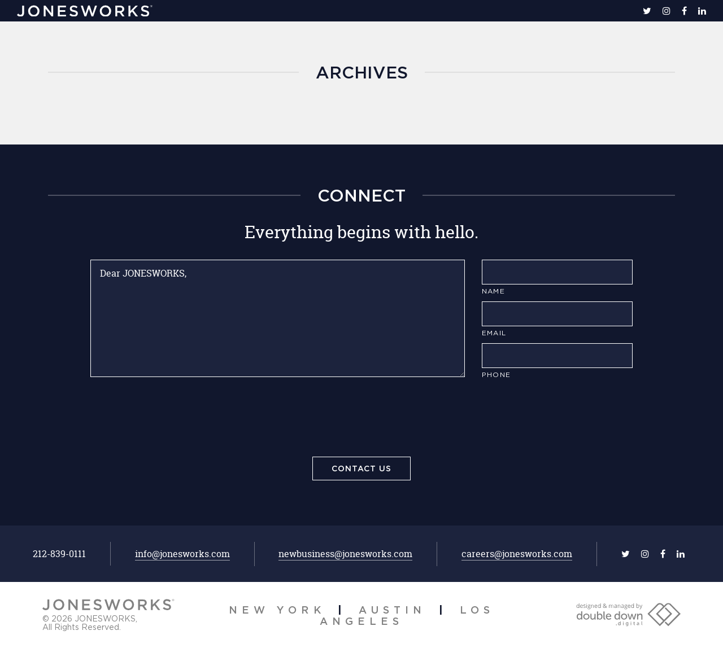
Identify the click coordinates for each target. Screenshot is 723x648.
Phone (496, 374)
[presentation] (361, 420)
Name (493, 291)
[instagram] (666, 10)
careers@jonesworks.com (516, 554)
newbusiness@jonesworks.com (345, 554)
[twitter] (647, 10)
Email (494, 332)
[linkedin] (702, 10)
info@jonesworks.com (182, 554)
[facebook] (684, 10)
